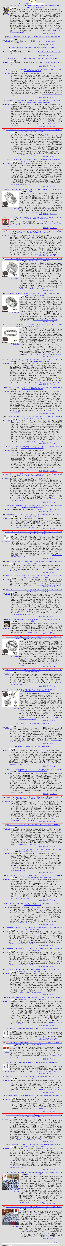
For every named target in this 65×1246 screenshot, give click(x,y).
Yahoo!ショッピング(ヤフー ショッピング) (23, 154)
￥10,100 (7, 41)
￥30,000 (7, 829)
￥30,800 (7, 73)
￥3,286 (7, 509)
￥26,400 (7, 594)
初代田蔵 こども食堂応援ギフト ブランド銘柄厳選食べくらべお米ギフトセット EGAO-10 (34, 825)
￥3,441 (7, 62)
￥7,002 (7, 51)
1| (19, 4)
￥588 (7, 226)
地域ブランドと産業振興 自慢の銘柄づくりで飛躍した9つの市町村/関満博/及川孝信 (34, 1028)
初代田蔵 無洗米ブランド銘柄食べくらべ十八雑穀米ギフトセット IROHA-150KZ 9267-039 (34, 37)
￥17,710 (7, 1001)
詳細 (40, 44)
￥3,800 (7, 728)
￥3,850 (7, 1052)
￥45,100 (16, 278)
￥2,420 (7, 391)
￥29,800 (7, 628)
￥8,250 (7, 363)
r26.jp (49, 3)
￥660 (6, 931)
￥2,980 (7, 14)
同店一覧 (46, 33)
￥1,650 (7, 973)
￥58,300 (7, 163)
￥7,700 (7, 235)
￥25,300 (7, 450)
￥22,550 (7, 541)
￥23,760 (7, 104)
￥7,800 (7, 579)
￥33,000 (7, 801)
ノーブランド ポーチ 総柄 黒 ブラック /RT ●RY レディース (34, 746)
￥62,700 (7, 134)
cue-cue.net (55, 3)
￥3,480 (7, 478)
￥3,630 (7, 907)
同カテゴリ (53, 33)
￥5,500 (7, 773)
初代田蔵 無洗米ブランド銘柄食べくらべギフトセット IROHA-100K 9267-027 (34, 47)
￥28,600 (7, 420)
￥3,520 (7, 674)
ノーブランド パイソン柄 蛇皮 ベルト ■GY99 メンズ (34, 724)
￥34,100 (16, 656)
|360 (26, 4)
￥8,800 (7, 1148)
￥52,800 (16, 708)
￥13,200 (16, 1191)
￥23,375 (7, 518)
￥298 (6, 750)
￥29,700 (16, 208)
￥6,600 (16, 1226)
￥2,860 (7, 1037)
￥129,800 (16, 344)
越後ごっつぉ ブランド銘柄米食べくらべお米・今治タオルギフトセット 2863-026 (33, 58)
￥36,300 (7, 879)
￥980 (6, 565)
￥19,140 (7, 1080)
